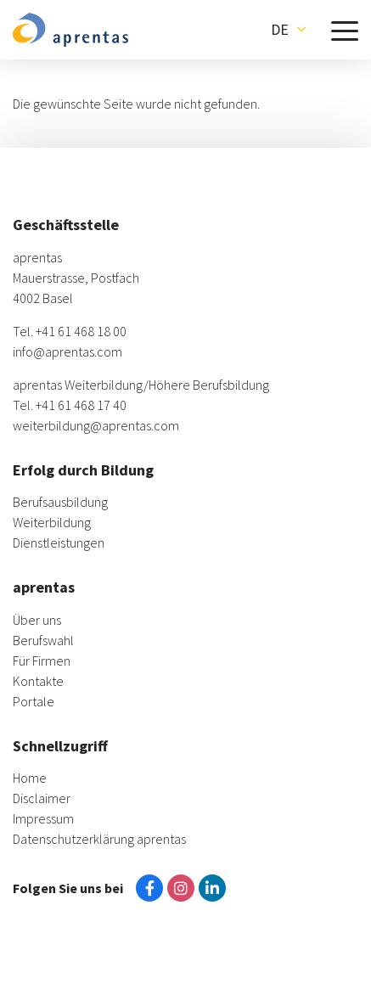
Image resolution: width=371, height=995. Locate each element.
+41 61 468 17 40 (81, 404)
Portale (33, 701)
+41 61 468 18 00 (81, 331)
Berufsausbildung (60, 501)
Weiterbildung (52, 522)
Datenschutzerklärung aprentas (99, 838)
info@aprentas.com (67, 351)
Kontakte (38, 680)
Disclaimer (41, 798)
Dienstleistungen (58, 542)
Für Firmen (41, 660)
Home (30, 777)
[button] (288, 29)
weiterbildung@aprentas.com (96, 425)
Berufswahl (43, 640)
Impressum (43, 818)
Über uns (37, 619)
